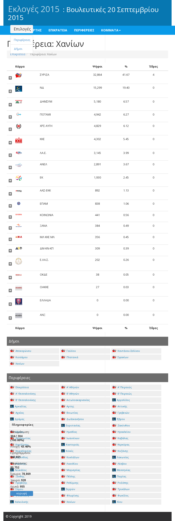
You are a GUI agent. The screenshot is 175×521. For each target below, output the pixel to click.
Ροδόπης (120, 482)
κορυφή (21, 493)
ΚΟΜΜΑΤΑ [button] (111, 30)
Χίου (117, 501)
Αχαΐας (17, 412)
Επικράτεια (19, 387)
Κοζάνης (120, 451)
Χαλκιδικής (19, 501)
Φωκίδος (120, 495)
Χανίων (17, 363)
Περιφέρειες (22, 40)
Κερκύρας (120, 444)
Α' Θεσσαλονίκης (23, 393)
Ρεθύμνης (69, 482)
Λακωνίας (120, 457)
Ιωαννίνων (70, 438)
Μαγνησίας (70, 470)
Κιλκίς (67, 451)
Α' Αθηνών (70, 387)
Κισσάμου (19, 357)
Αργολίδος (121, 400)
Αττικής (119, 406)
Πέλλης (68, 476)
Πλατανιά (69, 357)
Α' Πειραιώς (122, 387)
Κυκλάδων (70, 457)
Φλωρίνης (70, 495)
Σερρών (68, 489)
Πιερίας (119, 476)
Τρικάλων (120, 489)
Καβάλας (120, 438)
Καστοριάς (70, 444)
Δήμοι (18, 49)
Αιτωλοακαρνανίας (75, 400)
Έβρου (118, 419)
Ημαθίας (69, 431)
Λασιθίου (69, 463)
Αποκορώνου (20, 350)
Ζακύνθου (121, 425)
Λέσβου (119, 463)
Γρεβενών (120, 412)
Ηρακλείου (121, 431)
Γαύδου (68, 350)
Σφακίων (120, 357)
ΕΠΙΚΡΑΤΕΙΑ (58, 30)
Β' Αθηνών (70, 393)
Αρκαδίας (18, 406)
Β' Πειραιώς (122, 393)
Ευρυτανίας (70, 425)
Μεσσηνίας (121, 470)
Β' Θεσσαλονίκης (23, 400)
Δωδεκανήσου (72, 419)
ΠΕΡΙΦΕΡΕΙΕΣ (84, 30)
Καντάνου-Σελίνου (126, 350)
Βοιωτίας (69, 412)
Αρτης (67, 406)
